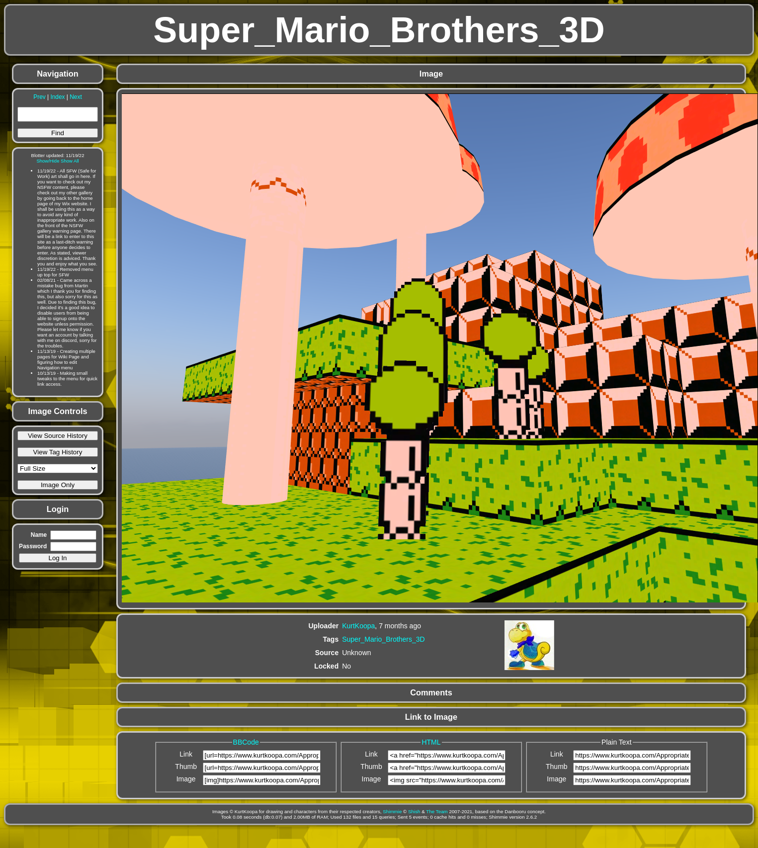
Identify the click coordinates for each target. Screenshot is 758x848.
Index (57, 96)
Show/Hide (47, 161)
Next (76, 96)
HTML (430, 742)
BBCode (246, 742)
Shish (414, 811)
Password (33, 546)
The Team (436, 811)
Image (186, 779)
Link (185, 754)
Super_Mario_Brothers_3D (383, 639)
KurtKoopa (358, 626)
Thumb (186, 766)
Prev (39, 96)
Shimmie (392, 811)
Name (39, 534)
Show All (70, 161)
